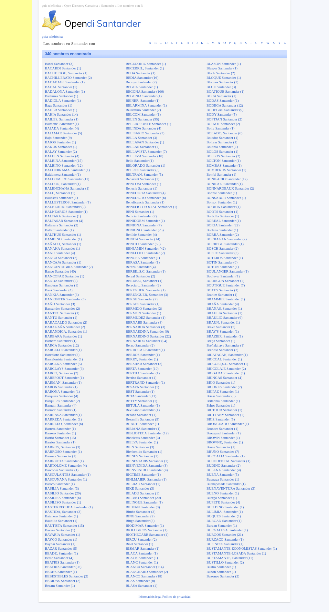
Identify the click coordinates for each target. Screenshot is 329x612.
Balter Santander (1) (59, 230)
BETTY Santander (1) (141, 401)
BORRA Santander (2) (223, 234)
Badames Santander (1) (61, 96)
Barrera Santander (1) (60, 428)
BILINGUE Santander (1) (144, 502)
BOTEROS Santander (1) (225, 258)
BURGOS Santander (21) (225, 534)
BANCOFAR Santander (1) (64, 276)
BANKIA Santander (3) (62, 294)
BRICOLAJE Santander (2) (226, 368)
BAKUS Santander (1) (61, 147)
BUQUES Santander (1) (224, 516)
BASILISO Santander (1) (63, 502)
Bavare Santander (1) (60, 530)
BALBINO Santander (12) (64, 165)
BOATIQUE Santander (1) (225, 91)
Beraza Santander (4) (141, 267)
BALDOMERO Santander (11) (67, 179)
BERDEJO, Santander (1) (144, 281)
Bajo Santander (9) (58, 138)
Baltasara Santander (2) (61, 225)
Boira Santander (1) (221, 128)
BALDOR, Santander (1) (62, 184)
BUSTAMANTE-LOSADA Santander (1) (236, 553)
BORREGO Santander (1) (225, 244)
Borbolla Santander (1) (223, 216)
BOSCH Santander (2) (223, 248)
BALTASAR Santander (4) (64, 221)
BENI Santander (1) (140, 211)
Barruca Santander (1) (60, 456)
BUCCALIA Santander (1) (226, 456)
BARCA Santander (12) (62, 345)
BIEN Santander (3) (140, 447)
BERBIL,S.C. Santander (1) (145, 271)
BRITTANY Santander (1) (225, 415)
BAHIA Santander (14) (61, 114)
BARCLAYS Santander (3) (64, 368)
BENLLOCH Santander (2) (145, 253)
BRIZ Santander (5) (221, 419)
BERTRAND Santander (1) (145, 382)
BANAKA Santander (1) (62, 248)
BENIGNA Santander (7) (144, 225)
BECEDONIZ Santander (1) (146, 64)
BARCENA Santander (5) (63, 364)
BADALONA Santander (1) (65, 91)
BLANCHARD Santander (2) (147, 572)
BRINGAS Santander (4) (224, 377)
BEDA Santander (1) (140, 73)
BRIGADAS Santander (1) (226, 373)
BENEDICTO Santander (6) (146, 198)
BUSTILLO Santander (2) (225, 562)
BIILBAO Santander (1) (143, 484)
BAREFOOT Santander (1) (64, 377)
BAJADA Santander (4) (62, 128)
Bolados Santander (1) (222, 138)
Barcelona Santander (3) (62, 355)
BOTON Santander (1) (223, 267)
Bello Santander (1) (140, 160)
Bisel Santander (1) (139, 544)
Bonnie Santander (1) (222, 193)
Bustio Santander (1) (221, 567)
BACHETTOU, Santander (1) (66, 73)
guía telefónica (51, 5)
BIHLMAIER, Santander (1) (146, 479)
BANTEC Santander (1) (62, 313)
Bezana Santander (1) (141, 415)
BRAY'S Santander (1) (223, 331)
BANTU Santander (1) (61, 317)
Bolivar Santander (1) (222, 142)
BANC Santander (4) (60, 253)
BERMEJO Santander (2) (144, 308)
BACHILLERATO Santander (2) (68, 77)
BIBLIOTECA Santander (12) (147, 433)
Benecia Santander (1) (141, 188)
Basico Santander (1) (60, 484)
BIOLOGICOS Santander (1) (146, 530)
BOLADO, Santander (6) (224, 133)
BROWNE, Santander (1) (225, 442)
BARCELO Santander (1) (63, 350)
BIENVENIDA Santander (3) (147, 465)
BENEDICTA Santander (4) (145, 193)
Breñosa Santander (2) (222, 350)
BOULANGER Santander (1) (228, 271)
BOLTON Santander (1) (224, 160)
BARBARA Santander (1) (63, 336)
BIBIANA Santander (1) (143, 428)
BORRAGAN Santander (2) (227, 239)
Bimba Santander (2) (140, 511)
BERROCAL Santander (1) (145, 350)
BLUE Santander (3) (221, 87)
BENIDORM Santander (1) (145, 221)
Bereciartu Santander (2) (143, 285)
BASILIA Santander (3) (62, 488)
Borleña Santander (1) (222, 230)
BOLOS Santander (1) (222, 151)
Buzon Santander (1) (221, 572)
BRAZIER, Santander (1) (225, 336)
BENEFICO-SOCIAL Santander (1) (151, 207)
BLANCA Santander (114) (145, 567)
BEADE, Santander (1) (61, 553)
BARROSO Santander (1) (63, 451)
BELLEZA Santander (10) (144, 156)
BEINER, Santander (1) (143, 100)
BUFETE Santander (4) (223, 502)
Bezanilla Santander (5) (142, 419)
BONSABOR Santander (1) (226, 198)
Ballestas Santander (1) (61, 198)
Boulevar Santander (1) (223, 276)
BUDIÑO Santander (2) (223, 465)
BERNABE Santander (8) (144, 322)
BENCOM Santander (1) (143, 184)
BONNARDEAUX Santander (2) (230, 188)
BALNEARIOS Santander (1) (66, 211)
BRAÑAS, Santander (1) (224, 308)
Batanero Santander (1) (61, 516)
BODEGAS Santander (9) (225, 110)
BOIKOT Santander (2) (223, 124)
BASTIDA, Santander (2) (63, 511)
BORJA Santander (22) (223, 225)
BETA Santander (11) (141, 396)
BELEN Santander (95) (142, 119)
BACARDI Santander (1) (63, 68)
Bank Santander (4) (59, 290)
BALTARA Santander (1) (63, 216)
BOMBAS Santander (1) (224, 165)
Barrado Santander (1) (61, 410)
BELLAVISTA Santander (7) (146, 151)
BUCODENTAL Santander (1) (228, 461)
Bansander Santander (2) (62, 308)
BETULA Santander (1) (143, 405)
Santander (107, 5)
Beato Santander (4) (59, 558)
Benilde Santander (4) (141, 234)
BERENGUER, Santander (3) (147, 294)
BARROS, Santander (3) (62, 447)
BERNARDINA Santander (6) (147, 331)
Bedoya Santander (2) (141, 82)
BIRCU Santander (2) (141, 539)
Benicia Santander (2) (141, 216)
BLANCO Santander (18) (144, 576)
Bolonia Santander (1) (222, 147)
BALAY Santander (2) (61, 151)
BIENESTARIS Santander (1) (147, 461)
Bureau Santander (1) (222, 525)
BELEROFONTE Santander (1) (148, 124)
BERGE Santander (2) (141, 299)
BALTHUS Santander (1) (63, 234)
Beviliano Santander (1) (143, 410)
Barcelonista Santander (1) (64, 359)
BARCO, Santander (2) (61, 373)
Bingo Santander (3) (140, 521)
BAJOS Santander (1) (60, 142)
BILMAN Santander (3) (143, 507)
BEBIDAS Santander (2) (62, 581)
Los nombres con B (130, 5)
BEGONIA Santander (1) (144, 96)
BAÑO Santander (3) (60, 304)
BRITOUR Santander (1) (224, 410)
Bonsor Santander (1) (222, 202)
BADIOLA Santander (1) (63, 100)
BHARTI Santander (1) (142, 424)
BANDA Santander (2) (61, 281)
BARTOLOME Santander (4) (66, 465)
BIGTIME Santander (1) (143, 474)
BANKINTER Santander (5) (65, 299)
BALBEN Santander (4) (62, 156)
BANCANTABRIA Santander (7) (69, 267)
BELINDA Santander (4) (143, 128)
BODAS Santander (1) (223, 100)
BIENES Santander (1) (142, 456)
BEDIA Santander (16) (142, 77)
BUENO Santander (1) (223, 493)
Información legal (150, 596)
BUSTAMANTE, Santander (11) (230, 558)
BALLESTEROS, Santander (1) (67, 202)
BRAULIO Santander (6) (224, 317)
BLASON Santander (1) (224, 64)
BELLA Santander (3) (141, 138)
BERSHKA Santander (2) (144, 364)
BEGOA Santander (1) (142, 87)
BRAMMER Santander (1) (226, 299)
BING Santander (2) (140, 516)
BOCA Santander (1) (221, 96)
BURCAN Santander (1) (224, 521)
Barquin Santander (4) (61, 405)
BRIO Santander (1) (221, 382)
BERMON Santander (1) (143, 313)
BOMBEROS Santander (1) (226, 170)
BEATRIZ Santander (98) (63, 567)
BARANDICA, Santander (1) (66, 331)
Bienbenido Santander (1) (144, 451)
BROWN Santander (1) (223, 438)
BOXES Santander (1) (222, 290)
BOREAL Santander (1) (224, 221)
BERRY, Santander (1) (142, 359)
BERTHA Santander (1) (143, 373)
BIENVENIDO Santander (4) (147, 470)
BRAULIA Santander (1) (224, 313)
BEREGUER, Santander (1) (145, 290)
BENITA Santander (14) (143, 239)
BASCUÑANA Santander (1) (66, 479)
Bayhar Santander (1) (60, 544)
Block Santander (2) (221, 73)
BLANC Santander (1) (142, 562)
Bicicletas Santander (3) (143, 438)
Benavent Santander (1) (142, 179)
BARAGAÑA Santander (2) (65, 327)
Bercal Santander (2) (140, 276)
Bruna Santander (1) (221, 447)
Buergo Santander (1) (222, 498)
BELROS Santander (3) (142, 170)
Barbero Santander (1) (61, 341)
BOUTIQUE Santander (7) (226, 285)
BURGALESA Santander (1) (227, 530)
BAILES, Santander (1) (62, 119)
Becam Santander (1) (60, 585)
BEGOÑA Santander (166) (145, 91)
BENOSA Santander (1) (143, 258)
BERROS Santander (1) (143, 355)
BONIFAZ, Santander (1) (225, 184)
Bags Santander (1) (58, 105)
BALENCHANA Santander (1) (67, 188)
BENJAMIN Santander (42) (145, 248)
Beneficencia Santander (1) (145, 202)
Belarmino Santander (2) (143, 110)
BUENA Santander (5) (223, 474)
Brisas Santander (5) (221, 396)
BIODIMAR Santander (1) (145, 525)
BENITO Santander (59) (143, 244)
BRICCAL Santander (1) (224, 359)
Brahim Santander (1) (222, 294)
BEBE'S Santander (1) (61, 572)
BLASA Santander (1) (141, 585)
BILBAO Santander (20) (143, 498)
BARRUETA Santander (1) (64, 461)
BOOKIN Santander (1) (223, 207)
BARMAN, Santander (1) (63, 382)
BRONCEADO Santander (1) (228, 424)
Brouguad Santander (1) (224, 433)
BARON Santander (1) (61, 387)
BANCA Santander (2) (61, 258)
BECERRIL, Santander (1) (145, 68)
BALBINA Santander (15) (63, 160)
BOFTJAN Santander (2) (224, 119)
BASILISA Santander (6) (63, 498)
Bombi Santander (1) (221, 174)
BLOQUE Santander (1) (224, 77)
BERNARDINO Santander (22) (148, 336)
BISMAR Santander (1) (143, 548)
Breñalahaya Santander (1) (225, 345)
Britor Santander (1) (221, 405)
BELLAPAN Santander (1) (145, 142)
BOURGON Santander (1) (225, 281)
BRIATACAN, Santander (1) (227, 355)
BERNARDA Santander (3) (145, 327)
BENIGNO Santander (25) (145, 230)
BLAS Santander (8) (140, 581)
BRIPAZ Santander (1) (223, 391)
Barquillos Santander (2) (62, 401)
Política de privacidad (176, 596)
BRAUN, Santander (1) (223, 322)
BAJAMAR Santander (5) (63, 133)
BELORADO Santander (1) (145, 165)
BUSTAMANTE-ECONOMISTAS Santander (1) (242, 548)
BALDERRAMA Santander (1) (67, 170)
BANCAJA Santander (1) (63, 262)
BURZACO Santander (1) (225, 539)
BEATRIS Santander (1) (62, 562)
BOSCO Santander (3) (223, 253)
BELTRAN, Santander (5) (144, 174)
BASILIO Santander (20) (63, 493)
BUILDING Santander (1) (225, 507)
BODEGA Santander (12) (225, 105)
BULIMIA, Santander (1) (225, 511)
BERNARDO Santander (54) (146, 341)
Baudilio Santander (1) (61, 521)
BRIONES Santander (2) (224, 387)
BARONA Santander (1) (62, 391)
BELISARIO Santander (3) (145, 133)
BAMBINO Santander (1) (63, 239)
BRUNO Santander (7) (223, 451)
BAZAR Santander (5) (61, 548)
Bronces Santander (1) (222, 428)
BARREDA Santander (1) (63, 419)
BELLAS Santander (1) (142, 147)
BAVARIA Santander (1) (62, 534)
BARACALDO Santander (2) (66, 322)
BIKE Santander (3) (140, 488)
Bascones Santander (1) (62, 470)
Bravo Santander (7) (221, 327)
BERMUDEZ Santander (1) (145, 317)
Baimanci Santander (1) (62, 124)
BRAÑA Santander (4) (223, 304)
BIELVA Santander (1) (142, 442)
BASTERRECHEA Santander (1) (69, 507)
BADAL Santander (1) (61, 87)
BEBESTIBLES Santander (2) (66, 576)
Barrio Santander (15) (60, 438)
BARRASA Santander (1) (63, 415)
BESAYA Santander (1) (142, 387)
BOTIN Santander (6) (222, 262)
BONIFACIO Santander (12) (227, 179)
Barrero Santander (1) (60, 433)
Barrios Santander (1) (60, 442)
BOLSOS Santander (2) (223, 156)
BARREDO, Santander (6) (64, 424)
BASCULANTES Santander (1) (67, 474)
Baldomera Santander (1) (63, 174)
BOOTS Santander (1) (222, 211)
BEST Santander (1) (140, 391)
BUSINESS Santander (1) (225, 544)
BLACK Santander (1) (142, 558)
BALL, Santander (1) (60, 193)
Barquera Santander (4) (61, 396)
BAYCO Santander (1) (61, 539)
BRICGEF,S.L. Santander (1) (227, 364)
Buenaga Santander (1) (223, 479)
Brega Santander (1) (221, 341)
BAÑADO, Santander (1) (63, 244)
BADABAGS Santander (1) (65, 82)
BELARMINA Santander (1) (146, 105)
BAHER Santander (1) (61, 110)
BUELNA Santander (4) (224, 470)
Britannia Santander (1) (223, 401)
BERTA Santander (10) (142, 368)
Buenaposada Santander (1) (226, 484)
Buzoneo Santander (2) (223, 576)
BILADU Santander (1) (142, 493)
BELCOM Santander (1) (143, 114)
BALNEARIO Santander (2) (65, 207)
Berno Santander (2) (140, 345)
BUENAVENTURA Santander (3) (231, 488)
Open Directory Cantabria (81, 5)
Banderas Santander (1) (61, 285)
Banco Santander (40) (60, 271)
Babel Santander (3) (59, 64)
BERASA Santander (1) (143, 262)
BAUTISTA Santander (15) (64, 525)
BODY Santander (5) (222, 114)
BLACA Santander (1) (142, 553)
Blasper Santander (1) (222, 68)
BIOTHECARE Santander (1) (147, 534)
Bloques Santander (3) (222, 82)
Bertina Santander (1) (141, 377)
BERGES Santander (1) (142, 304)
